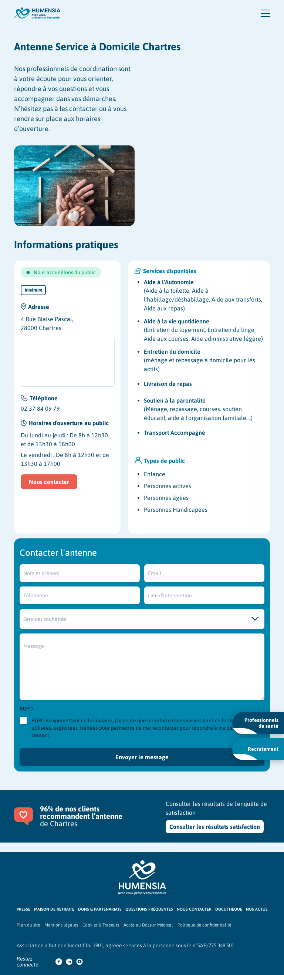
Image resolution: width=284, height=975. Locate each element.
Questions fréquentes (149, 909)
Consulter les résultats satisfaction (214, 826)
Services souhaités (44, 619)
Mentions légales (61, 925)
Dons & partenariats (100, 909)
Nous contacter (49, 481)
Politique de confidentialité (204, 925)
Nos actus (257, 909)
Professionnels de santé (255, 725)
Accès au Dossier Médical (148, 925)
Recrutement (255, 753)
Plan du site (28, 925)
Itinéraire (33, 290)
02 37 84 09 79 (40, 408)
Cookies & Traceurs (100, 925)
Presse (23, 909)
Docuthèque (228, 909)
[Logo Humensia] (142, 877)
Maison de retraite (54, 909)
